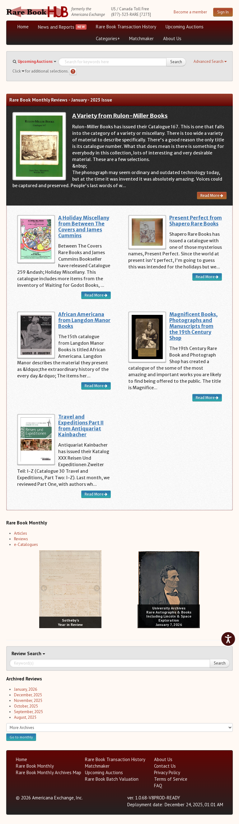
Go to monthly (21, 737)
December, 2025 (28, 695)
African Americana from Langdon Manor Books (84, 320)
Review (19, 653)
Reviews (21, 539)
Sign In (223, 12)
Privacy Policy (167, 772)
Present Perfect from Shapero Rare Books (195, 221)
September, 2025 (28, 711)
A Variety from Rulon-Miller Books (120, 115)
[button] (210, 61)
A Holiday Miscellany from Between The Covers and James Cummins (83, 227)
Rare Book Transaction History (126, 27)
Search (176, 61)
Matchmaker (141, 38)
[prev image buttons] (43, 588)
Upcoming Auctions (185, 27)
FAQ (158, 785)
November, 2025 (28, 700)
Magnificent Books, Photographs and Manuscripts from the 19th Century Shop (193, 326)
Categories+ (108, 38)
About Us (172, 38)
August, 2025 (25, 717)
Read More (211, 195)
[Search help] (73, 71)
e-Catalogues (26, 544)
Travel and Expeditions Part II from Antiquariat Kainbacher (81, 426)
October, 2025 (26, 706)
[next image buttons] (96, 588)
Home (23, 27)
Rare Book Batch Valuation (111, 779)
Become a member (190, 12)
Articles (20, 533)
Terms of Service (170, 779)
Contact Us (165, 766)
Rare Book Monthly (35, 766)
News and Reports (56, 27)
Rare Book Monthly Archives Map (48, 772)
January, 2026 (25, 689)
